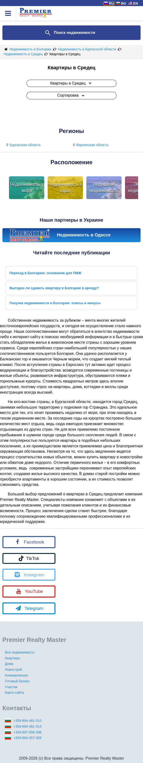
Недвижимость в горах (65, 187)
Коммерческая (16, 675)
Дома (9, 664)
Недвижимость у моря (27, 187)
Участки (11, 687)
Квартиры (12, 658)
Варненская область (90, 145)
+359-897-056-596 (27, 732)
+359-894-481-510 (27, 721)
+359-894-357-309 (27, 738)
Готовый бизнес (17, 681)
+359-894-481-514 (27, 726)
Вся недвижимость (20, 652)
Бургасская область (23, 145)
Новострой (13, 669)
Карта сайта (14, 692)
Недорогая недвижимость (104, 187)
